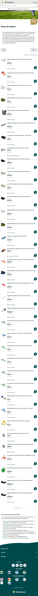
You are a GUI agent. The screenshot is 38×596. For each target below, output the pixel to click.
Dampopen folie (7, 530)
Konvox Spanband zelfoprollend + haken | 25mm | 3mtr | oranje (20, 248)
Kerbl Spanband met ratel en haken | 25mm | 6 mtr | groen (19, 345)
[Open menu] (2, 2)
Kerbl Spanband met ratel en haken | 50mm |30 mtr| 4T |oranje (20, 259)
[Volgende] (24, 508)
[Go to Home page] (9, 2)
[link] (14, 508)
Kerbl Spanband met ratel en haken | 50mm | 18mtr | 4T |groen (20, 320)
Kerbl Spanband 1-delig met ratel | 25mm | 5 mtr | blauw (19, 395)
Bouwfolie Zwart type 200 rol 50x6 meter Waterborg (18, 159)
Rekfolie (5, 532)
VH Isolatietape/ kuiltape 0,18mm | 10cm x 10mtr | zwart (19, 135)
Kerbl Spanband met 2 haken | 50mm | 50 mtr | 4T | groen (19, 467)
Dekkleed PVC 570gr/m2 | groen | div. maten (17, 236)
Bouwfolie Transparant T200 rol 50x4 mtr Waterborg (18, 171)
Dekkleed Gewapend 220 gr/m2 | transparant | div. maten (19, 59)
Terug (3, 50)
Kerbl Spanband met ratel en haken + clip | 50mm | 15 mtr (19, 333)
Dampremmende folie (8, 524)
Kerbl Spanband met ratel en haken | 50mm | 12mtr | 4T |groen (20, 383)
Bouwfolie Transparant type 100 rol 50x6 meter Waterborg (20, 184)
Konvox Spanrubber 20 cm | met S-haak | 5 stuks (17, 148)
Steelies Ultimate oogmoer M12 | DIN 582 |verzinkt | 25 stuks (20, 444)
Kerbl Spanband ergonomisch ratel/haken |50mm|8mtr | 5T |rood (21, 455)
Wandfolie (5, 538)
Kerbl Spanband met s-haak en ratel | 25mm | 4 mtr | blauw (20, 408)
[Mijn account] (34, 2)
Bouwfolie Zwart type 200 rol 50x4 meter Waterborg (18, 196)
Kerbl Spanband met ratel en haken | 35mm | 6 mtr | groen (19, 358)
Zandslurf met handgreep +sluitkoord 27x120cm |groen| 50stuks (21, 123)
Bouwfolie (5, 521)
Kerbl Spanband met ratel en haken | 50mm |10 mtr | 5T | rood (20, 283)
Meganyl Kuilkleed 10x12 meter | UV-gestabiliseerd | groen (19, 492)
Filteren (34, 50)
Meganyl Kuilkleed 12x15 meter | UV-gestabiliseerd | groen (19, 480)
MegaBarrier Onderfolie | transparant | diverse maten (18, 295)
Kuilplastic (5, 533)
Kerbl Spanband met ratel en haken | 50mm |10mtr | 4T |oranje (20, 72)
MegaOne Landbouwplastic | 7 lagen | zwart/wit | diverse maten (21, 308)
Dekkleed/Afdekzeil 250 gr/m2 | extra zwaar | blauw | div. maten (21, 270)
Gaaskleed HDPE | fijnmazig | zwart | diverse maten (18, 110)
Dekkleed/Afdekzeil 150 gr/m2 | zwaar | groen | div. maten (19, 97)
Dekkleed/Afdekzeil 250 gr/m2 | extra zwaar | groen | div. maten (21, 223)
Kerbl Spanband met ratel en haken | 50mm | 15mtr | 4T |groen (20, 370)
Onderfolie (5, 536)
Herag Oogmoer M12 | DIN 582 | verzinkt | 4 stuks (18, 433)
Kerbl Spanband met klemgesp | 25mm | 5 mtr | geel (18, 420)
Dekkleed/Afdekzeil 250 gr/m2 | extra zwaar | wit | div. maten (20, 210)
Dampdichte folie (7, 527)
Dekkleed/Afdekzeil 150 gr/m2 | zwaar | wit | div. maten (19, 85)
